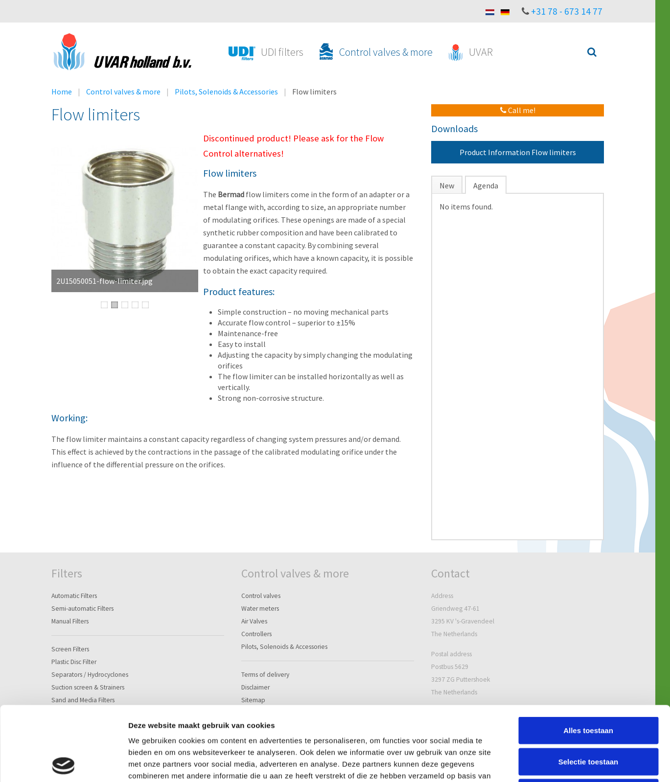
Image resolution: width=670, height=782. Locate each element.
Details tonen (529, 763)
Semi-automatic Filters (82, 608)
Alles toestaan (588, 656)
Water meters (260, 608)
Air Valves (254, 621)
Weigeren (588, 718)
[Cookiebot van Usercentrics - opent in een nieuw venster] (63, 763)
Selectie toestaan (588, 687)
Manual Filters (70, 621)
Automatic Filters (74, 596)
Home (61, 91)
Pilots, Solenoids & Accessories (226, 91)
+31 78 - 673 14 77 (566, 11)
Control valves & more (123, 91)
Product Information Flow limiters (518, 152)
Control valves (260, 596)
